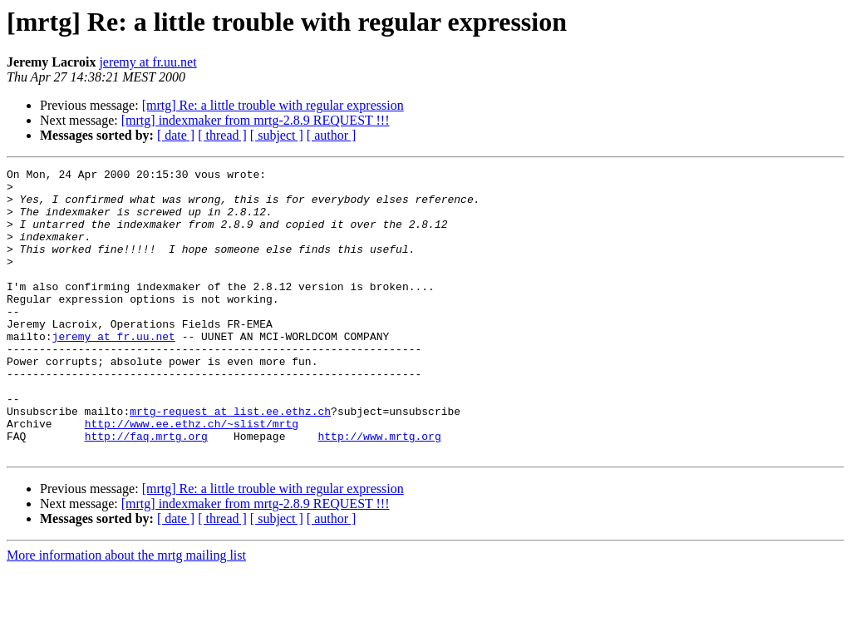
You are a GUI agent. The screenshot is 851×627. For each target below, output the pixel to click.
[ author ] (332, 135)
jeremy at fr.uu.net (147, 62)
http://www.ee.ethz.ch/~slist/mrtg (191, 475)
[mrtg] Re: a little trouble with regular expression (273, 105)
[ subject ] (276, 135)
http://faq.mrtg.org (146, 490)
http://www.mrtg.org (378, 490)
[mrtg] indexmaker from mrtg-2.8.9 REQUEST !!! (255, 120)
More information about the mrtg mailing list (126, 612)
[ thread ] (222, 135)
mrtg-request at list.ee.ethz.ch (230, 460)
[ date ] (175, 135)
